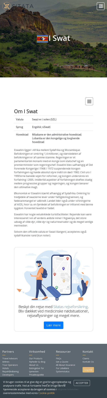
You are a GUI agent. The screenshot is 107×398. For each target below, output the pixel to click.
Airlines (5, 361)
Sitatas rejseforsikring (70, 306)
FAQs (58, 358)
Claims (86, 358)
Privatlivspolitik (36, 374)
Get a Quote (62, 361)
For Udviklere (62, 368)
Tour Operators (10, 364)
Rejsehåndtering (10, 371)
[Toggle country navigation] (89, 101)
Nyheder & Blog (37, 361)
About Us (33, 364)
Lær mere (53, 325)
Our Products (35, 358)
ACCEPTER (82, 383)
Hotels (5, 368)
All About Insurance (65, 364)
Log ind (88, 369)
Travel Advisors (10, 358)
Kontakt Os (88, 361)
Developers (8, 374)
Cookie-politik (46, 393)
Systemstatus (63, 371)
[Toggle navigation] (101, 6)
